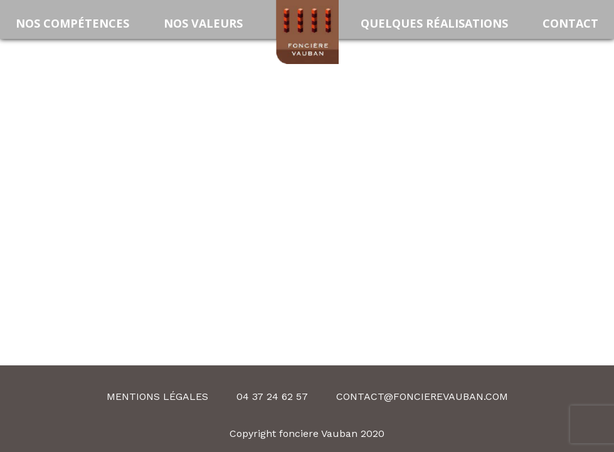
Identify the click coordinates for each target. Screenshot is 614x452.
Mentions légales (157, 396)
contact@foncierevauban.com (422, 396)
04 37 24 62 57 (272, 396)
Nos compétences (72, 23)
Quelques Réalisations (434, 23)
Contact (570, 23)
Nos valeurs (203, 23)
